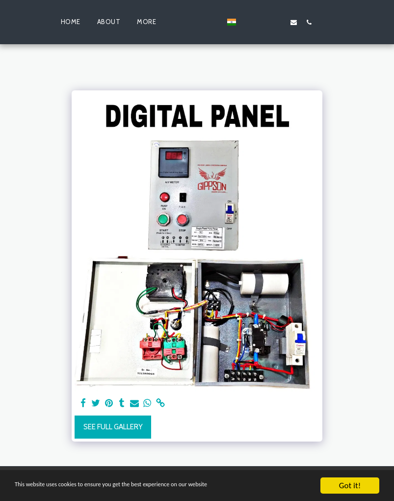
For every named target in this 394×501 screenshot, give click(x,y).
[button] (263, 22)
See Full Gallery (113, 426)
